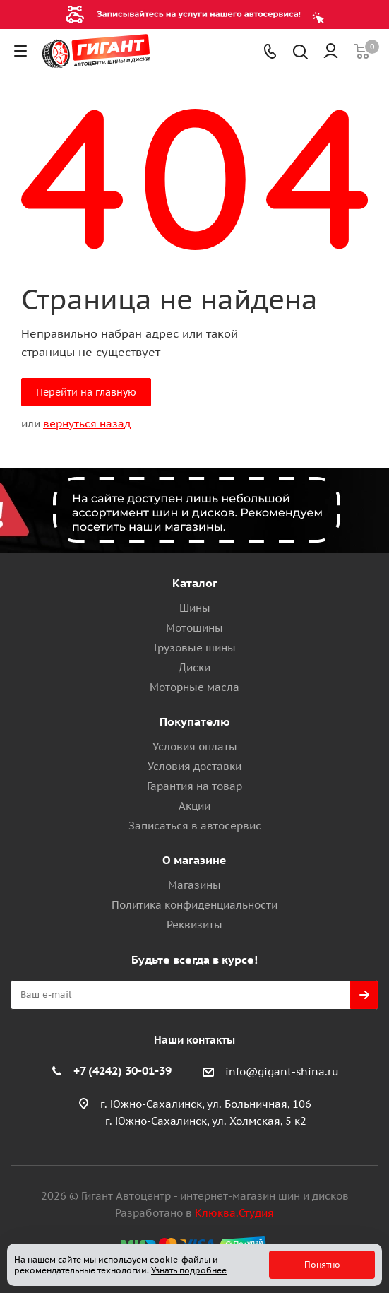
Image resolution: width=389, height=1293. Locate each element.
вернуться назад (87, 423)
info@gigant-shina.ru (282, 1071)
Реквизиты (194, 924)
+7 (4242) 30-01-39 (122, 1070)
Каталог (194, 583)
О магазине (194, 860)
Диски (194, 667)
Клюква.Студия (234, 1213)
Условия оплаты (194, 746)
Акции (194, 806)
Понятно (322, 1264)
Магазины (194, 885)
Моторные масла (194, 687)
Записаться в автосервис (194, 825)
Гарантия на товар (194, 786)
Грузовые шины (195, 647)
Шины (194, 608)
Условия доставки (194, 766)
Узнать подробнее (189, 1270)
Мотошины (194, 627)
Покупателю (195, 721)
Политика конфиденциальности (194, 904)
